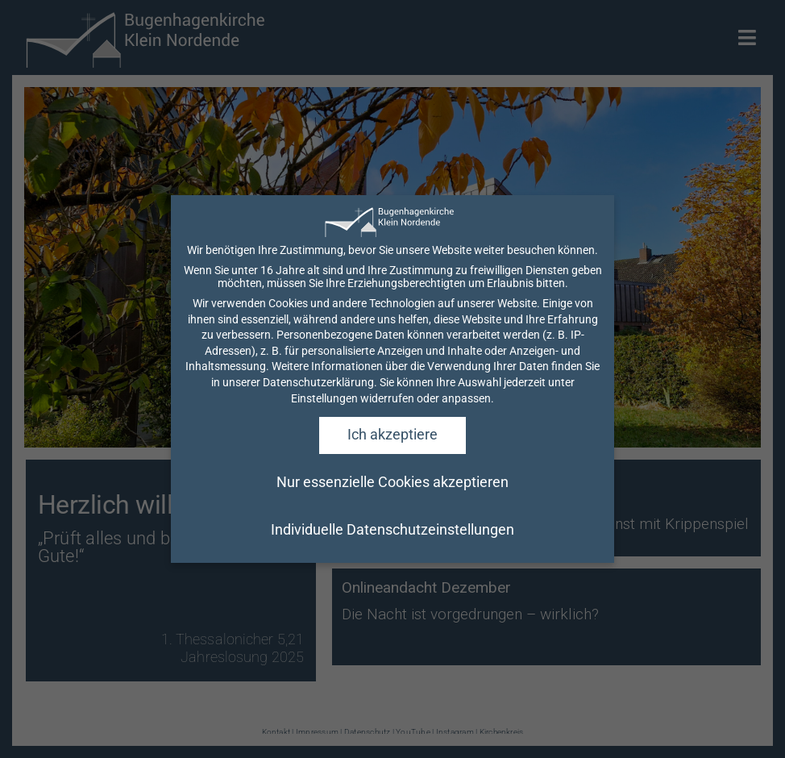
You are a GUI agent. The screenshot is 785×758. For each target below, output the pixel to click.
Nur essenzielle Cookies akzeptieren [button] (392, 515)
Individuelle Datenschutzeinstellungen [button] (392, 563)
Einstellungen (324, 430)
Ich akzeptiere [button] (392, 468)
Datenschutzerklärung (318, 414)
